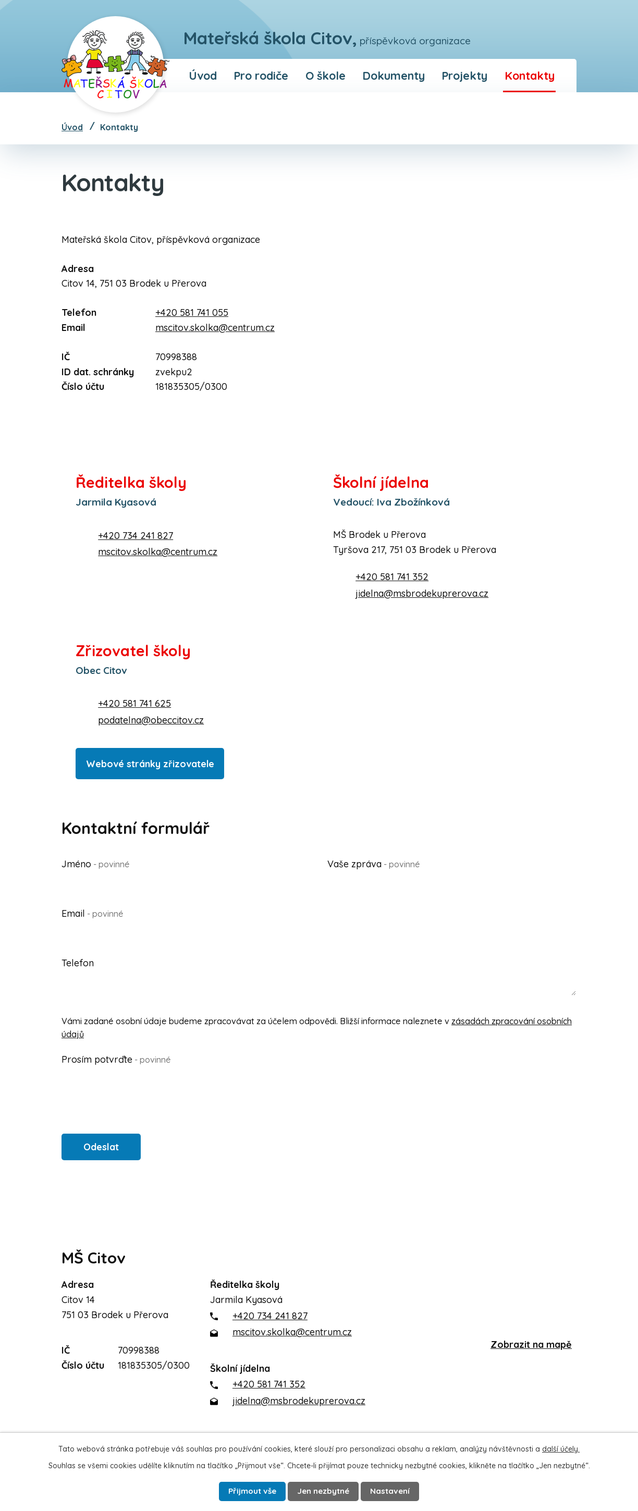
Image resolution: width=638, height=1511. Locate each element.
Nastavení (398, 1490)
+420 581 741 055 (191, 312)
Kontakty (530, 75)
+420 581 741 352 (391, 577)
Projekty (464, 75)
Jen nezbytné (325, 1490)
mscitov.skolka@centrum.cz (215, 328)
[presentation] (141, 1088)
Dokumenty (393, 75)
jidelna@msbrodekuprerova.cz (421, 593)
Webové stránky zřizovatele (156, 761)
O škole (325, 75)
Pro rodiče (261, 75)
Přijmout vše (245, 1490)
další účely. (561, 1447)
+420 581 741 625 (134, 703)
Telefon (78, 962)
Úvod (203, 75)
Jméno (96, 862)
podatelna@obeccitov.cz (151, 720)
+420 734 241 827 (135, 536)
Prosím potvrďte (116, 1058)
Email (93, 912)
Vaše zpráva (373, 862)
